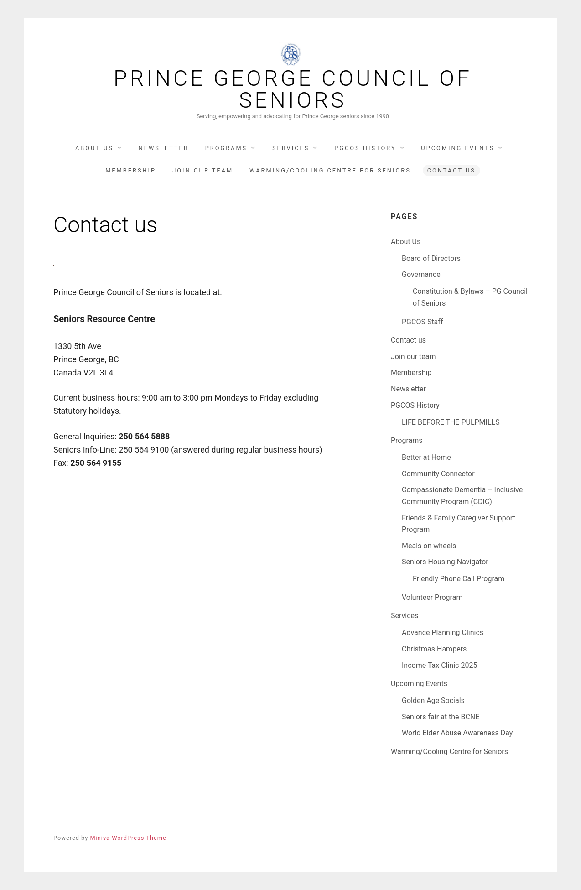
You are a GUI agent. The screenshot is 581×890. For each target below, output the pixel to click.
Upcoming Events (457, 148)
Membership (130, 170)
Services (290, 148)
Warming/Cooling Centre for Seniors (330, 170)
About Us (94, 148)
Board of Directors (431, 258)
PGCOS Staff (422, 321)
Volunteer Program (432, 597)
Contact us (451, 170)
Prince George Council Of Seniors (293, 89)
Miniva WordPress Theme (128, 837)
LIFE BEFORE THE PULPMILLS (451, 422)
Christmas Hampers (434, 649)
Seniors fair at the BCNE (440, 717)
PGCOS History (365, 148)
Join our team (202, 170)
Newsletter (164, 148)
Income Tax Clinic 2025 (439, 665)
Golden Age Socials (433, 700)
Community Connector (438, 473)
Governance (421, 274)
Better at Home (426, 457)
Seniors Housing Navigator (445, 561)
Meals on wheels (429, 545)
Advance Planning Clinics (442, 632)
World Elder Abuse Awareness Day (457, 733)
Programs (226, 148)
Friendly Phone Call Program (458, 578)
